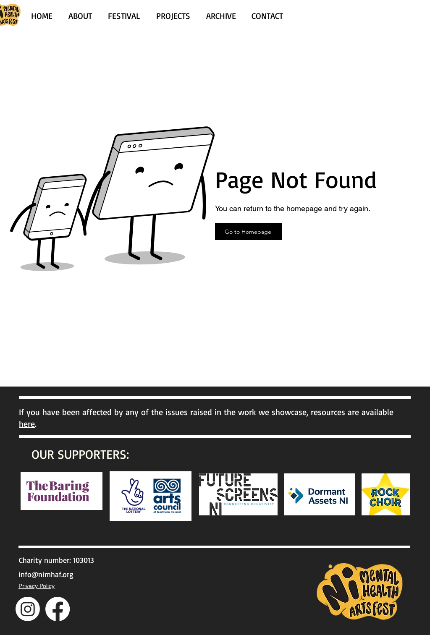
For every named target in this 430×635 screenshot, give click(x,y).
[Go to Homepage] (248, 231)
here (27, 423)
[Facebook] (57, 609)
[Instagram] (28, 609)
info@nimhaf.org (45, 574)
